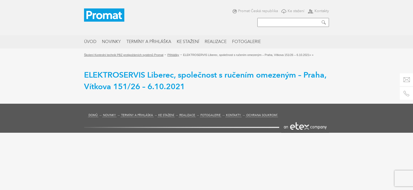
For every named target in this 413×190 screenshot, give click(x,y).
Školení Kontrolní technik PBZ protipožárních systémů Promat (123, 54)
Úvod (90, 42)
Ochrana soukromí (261, 115)
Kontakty (318, 11)
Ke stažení (292, 11)
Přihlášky (173, 54)
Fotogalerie (246, 42)
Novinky (111, 42)
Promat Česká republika (255, 11)
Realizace (216, 42)
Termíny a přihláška (148, 42)
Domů (93, 115)
